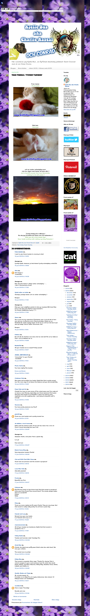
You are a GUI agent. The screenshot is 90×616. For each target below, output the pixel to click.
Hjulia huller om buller (21, 292)
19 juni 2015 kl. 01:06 (22, 593)
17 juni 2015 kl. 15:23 (22, 519)
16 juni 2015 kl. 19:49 (22, 409)
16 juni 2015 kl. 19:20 (22, 373)
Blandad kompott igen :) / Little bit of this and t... (72, 354)
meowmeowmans (20, 525)
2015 (67, 290)
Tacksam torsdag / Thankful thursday (72, 316)
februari (69, 370)
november (70, 295)
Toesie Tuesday (28, 244)
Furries (17, 478)
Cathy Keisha (19, 535)
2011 (67, 382)
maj (68, 364)
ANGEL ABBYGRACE (21, 355)
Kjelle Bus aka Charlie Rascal (71, 85)
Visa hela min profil (69, 109)
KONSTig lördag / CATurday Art (71, 312)
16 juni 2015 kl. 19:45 (22, 399)
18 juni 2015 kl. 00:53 (22, 554)
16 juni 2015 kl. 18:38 (22, 340)
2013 (67, 377)
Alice (16, 270)
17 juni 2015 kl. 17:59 (22, 530)
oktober (69, 297)
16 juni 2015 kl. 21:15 (21, 418)
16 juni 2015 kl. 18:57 (22, 349)
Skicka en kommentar (20, 596)
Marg (16, 503)
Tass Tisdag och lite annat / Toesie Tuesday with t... (71, 359)
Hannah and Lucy (20, 514)
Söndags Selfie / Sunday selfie (71, 339)
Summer (17, 405)
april (68, 366)
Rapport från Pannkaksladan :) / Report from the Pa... (72, 348)
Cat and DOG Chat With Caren (24, 459)
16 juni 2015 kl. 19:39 (22, 384)
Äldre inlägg (55, 599)
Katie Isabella (19, 252)
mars (68, 368)
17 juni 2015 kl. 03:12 (22, 463)
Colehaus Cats (19, 378)
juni (68, 306)
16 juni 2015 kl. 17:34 (22, 300)
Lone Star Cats (19, 468)
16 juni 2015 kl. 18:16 (21, 329)
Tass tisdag (20, 244)
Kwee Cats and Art (20, 389)
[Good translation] (3, 9)
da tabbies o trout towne (22, 423)
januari (69, 373)
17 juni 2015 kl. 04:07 (22, 482)
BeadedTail (18, 345)
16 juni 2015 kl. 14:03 (22, 276)
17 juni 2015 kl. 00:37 (22, 445)
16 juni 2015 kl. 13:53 (22, 265)
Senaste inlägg (16, 599)
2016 (67, 288)
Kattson (17, 334)
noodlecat (18, 585)
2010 (67, 384)
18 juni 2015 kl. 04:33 (22, 568)
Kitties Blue (18, 559)
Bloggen (13, 68)
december (70, 292)
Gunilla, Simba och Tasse (22, 573)
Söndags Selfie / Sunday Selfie (71, 308)
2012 (67, 380)
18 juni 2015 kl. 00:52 (22, 540)
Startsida (36, 599)
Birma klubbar (22, 68)
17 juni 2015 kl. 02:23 (22, 454)
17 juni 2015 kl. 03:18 (22, 473)
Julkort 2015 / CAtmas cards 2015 (40, 68)
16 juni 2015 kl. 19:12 (21, 360)
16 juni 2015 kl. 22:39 (22, 429)
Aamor (17, 317)
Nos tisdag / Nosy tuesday (72, 320)
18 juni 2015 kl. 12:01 (22, 580)
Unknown (17, 487)
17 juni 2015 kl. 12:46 (22, 509)
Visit (71, 247)
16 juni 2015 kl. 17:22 (22, 287)
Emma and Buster (20, 371)
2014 (67, 375)
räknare (66, 117)
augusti (69, 301)
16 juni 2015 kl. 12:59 (22, 256)
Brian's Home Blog (20, 450)
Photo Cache (19, 365)
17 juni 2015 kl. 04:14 (22, 498)
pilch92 (17, 414)
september (70, 299)
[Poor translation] (8, 9)
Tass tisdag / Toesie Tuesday (71, 336)
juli (68, 303)
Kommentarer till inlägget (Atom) (32, 602)
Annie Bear (18, 545)
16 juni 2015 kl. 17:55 (22, 312)
